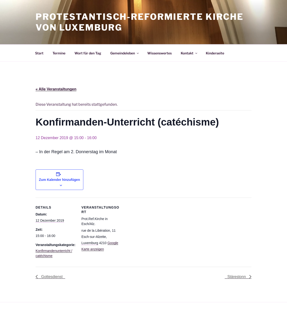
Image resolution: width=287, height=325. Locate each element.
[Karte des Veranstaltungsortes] (152, 230)
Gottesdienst (51, 277)
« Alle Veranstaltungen (56, 89)
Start (39, 53)
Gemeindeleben (124, 53)
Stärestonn (237, 277)
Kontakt (189, 53)
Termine (59, 53)
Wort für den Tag (87, 53)
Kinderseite (215, 53)
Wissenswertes (159, 53)
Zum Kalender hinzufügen (59, 180)
